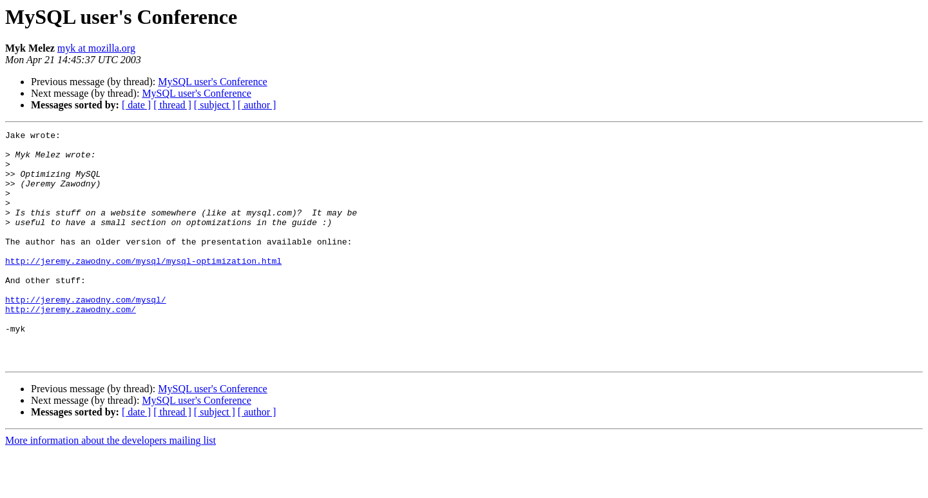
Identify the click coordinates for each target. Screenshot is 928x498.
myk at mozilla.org (96, 48)
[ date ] (136, 104)
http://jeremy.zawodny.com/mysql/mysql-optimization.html (143, 288)
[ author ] (257, 104)
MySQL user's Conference (212, 81)
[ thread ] (172, 104)
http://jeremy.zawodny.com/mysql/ (85, 334)
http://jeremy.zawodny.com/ (70, 346)
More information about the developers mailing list (110, 486)
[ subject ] (214, 104)
